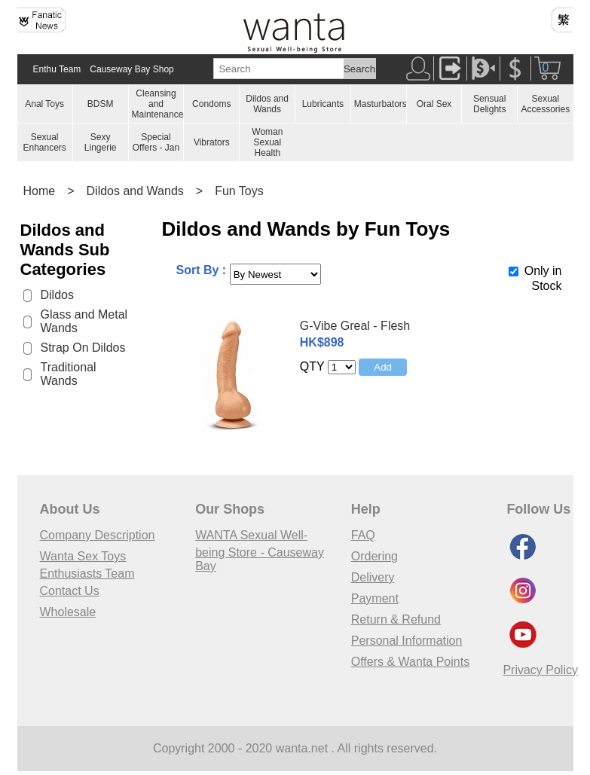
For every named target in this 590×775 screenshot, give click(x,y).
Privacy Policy (540, 670)
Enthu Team (57, 69)
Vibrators (212, 142)
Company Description (97, 535)
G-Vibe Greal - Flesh (355, 325)
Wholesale (68, 612)
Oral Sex (434, 104)
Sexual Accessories (545, 103)
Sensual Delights (489, 103)
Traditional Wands (68, 374)
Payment (375, 598)
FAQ (363, 535)
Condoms (211, 104)
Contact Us (69, 590)
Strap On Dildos (83, 347)
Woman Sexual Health (267, 142)
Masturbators (380, 104)
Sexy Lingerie (100, 142)
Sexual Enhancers (44, 142)
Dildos (57, 294)
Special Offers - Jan (156, 142)
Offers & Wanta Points (410, 661)
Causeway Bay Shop (131, 69)
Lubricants (323, 104)
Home (39, 191)
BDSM (100, 104)
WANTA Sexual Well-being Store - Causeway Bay (259, 550)
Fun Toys (239, 191)
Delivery (373, 577)
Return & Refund (396, 619)
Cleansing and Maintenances (160, 104)
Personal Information (407, 640)
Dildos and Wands (267, 103)
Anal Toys (44, 104)
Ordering (374, 556)
